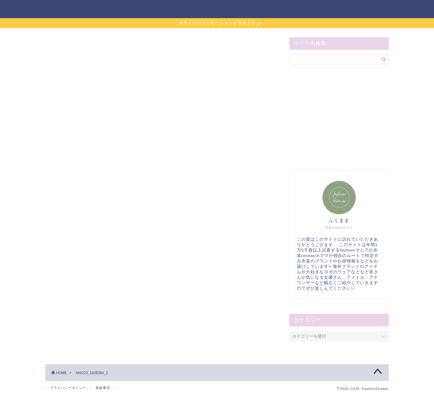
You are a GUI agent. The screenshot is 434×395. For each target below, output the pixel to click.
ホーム (242, 9)
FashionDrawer (71, 9)
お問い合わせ (279, 9)
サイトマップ (323, 9)
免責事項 (103, 388)
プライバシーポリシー (68, 388)
